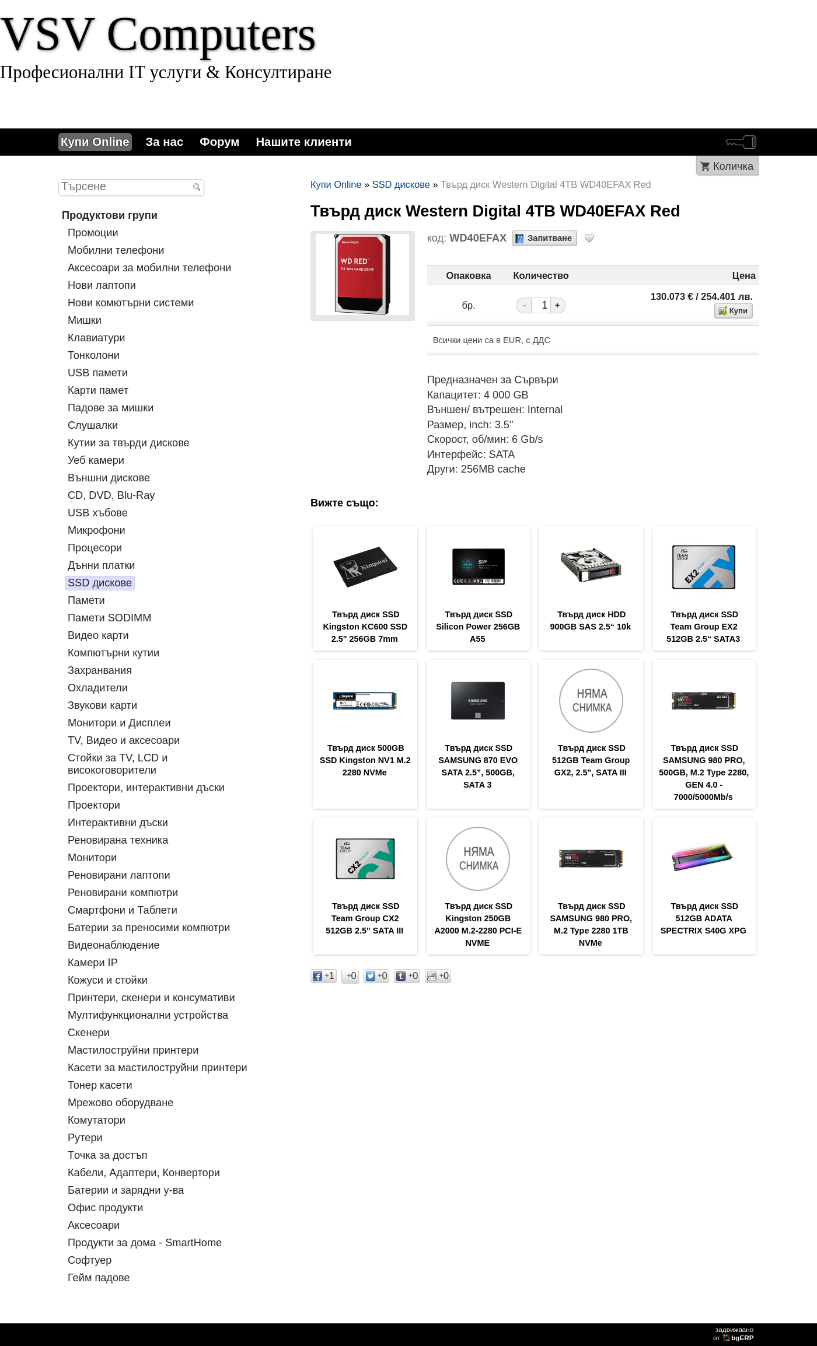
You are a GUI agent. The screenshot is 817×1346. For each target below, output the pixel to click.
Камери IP (93, 963)
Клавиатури (96, 338)
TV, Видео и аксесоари (124, 740)
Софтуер (89, 1260)
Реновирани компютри (123, 893)
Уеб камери (96, 460)
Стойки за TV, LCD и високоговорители (117, 764)
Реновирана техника (118, 840)
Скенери (89, 1033)
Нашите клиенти (303, 141)
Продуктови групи (110, 215)
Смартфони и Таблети (122, 910)
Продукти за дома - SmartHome (145, 1243)
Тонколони (94, 355)
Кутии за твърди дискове (129, 443)
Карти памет (98, 390)
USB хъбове (98, 513)
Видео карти (98, 635)
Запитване (550, 238)
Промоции (93, 233)
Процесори (95, 548)
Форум (219, 141)
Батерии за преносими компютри (149, 928)
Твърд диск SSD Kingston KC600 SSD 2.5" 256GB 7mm (365, 627)
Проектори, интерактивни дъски (146, 787)
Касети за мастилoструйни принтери (157, 1068)
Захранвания (100, 670)
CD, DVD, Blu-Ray (111, 495)
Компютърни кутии (113, 653)
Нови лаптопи (102, 285)
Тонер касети (100, 1085)
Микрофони (96, 530)
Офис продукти (105, 1208)
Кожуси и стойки (108, 980)
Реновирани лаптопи (119, 875)
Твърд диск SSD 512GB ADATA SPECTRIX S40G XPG (703, 918)
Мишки (85, 320)
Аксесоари (94, 1225)
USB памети (98, 373)
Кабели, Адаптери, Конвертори (144, 1173)
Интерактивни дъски (118, 822)
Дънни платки (101, 565)
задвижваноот (734, 1334)
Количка (733, 166)
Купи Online (95, 141)
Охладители (98, 688)
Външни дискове (109, 478)
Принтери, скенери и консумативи (151, 998)
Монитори (92, 857)
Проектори (94, 805)
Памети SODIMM (109, 618)
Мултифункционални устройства (148, 1015)
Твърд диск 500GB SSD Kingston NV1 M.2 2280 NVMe (365, 760)
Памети (86, 600)
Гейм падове (99, 1278)
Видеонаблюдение (114, 945)
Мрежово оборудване (120, 1103)
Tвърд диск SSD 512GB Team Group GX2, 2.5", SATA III (591, 760)
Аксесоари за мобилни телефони (149, 268)
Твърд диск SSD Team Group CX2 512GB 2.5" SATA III (364, 918)
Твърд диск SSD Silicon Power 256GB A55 (478, 627)
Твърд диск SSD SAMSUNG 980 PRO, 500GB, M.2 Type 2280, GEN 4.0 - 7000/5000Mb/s (704, 772)
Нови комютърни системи (131, 303)
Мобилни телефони (116, 250)
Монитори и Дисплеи (119, 723)
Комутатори (96, 1120)
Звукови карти (102, 705)
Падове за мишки (110, 408)
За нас (165, 141)
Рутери (85, 1138)
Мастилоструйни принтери (133, 1050)
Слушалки (93, 425)
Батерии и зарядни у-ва (126, 1190)
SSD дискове (100, 583)
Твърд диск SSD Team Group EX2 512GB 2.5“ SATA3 (703, 627)
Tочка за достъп (108, 1155)
